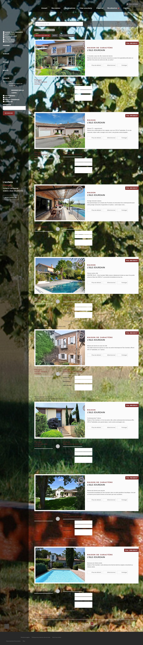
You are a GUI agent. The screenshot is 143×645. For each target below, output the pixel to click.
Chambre (6, 45)
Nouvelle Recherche (42, 35)
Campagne (9, 101)
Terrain (8, 38)
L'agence (98, 8)
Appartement (10, 34)
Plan (24, 641)
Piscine (7, 98)
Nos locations (67, 8)
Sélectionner (110, 65)
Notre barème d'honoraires (13, 641)
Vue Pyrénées (10, 96)
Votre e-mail (66, 88)
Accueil (41, 8)
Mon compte (133, 4)
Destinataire (66, 91)
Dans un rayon (7, 81)
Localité (6, 78)
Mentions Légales (25, 637)
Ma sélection (113, 8)
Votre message (67, 95)
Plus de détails (95, 65)
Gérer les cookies (56, 637)
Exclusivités (9, 42)
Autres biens (9, 40)
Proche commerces (12, 99)
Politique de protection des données (41, 637)
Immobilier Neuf (11, 36)
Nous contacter (11, 197)
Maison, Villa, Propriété (14, 32)
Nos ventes (52, 8)
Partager (122, 65)
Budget (5, 70)
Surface (6, 54)
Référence (7, 105)
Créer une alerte (84, 8)
